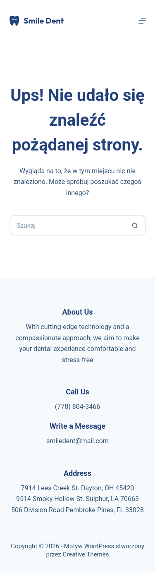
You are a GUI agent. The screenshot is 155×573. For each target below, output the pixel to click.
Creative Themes (86, 554)
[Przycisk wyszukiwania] (135, 225)
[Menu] (142, 20)
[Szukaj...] (67, 225)
